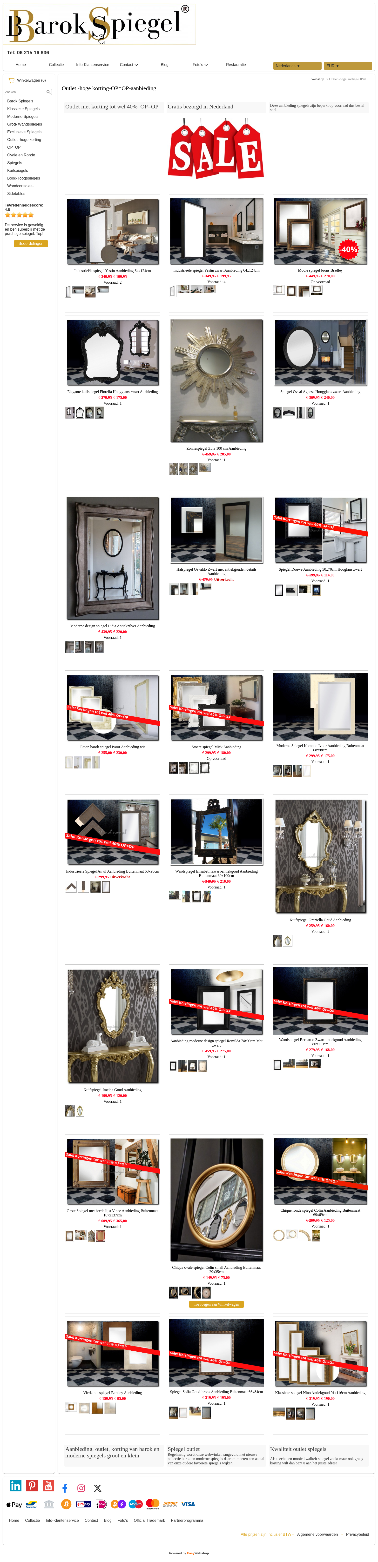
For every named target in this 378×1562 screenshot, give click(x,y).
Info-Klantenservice (92, 65)
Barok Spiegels (20, 101)
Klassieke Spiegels (23, 109)
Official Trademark (149, 1520)
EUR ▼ (332, 66)
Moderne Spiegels (22, 116)
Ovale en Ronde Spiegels (21, 159)
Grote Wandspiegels (24, 124)
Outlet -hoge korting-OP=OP (24, 143)
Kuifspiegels (17, 170)
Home (21, 65)
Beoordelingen (31, 243)
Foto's (200, 65)
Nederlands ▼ (288, 66)
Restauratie (236, 65)
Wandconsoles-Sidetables (20, 190)
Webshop (317, 79)
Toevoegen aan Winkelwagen (216, 1304)
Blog (165, 65)
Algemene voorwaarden (317, 1534)
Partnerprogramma (187, 1520)
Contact (129, 65)
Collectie (56, 65)
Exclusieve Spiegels (24, 132)
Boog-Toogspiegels (23, 178)
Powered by (189, 1553)
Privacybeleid (357, 1534)
